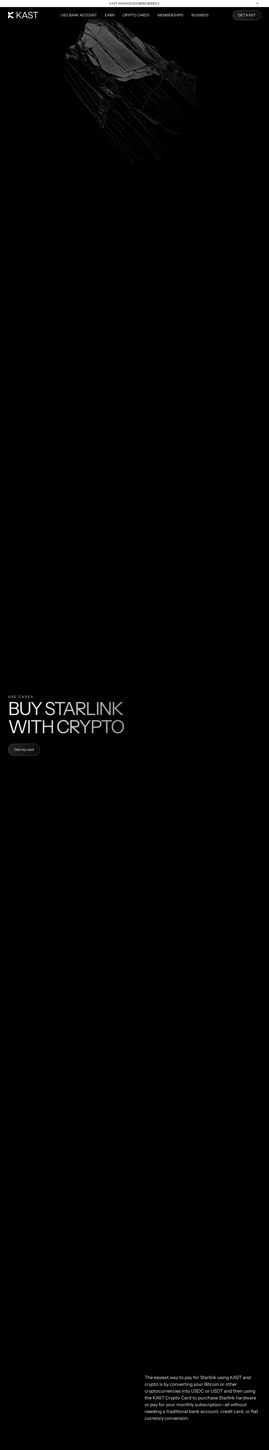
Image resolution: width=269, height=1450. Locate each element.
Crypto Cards (136, 15)
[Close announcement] (257, 3)
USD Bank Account (79, 15)
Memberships (170, 15)
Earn (109, 15)
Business (200, 15)
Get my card (24, 749)
